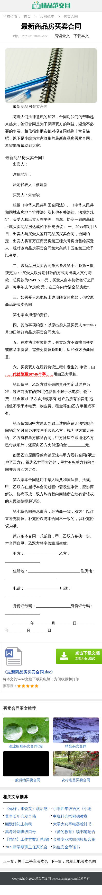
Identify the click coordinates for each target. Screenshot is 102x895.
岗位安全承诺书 (66, 847)
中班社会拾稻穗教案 (70, 816)
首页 (27, 17)
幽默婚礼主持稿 (18, 824)
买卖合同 (70, 17)
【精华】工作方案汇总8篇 (27, 839)
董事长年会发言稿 (20, 816)
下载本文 (81, 36)
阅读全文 (62, 36)
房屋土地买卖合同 (80, 861)
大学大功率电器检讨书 (72, 824)
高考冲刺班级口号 (20, 832)
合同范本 (47, 17)
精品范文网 (43, 878)
